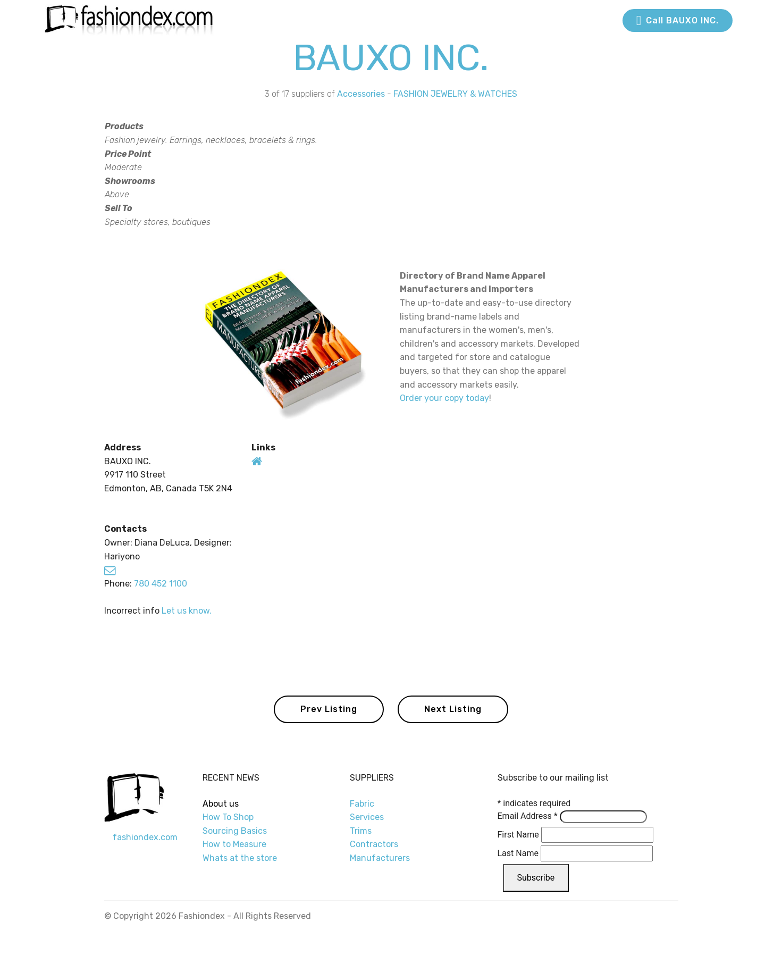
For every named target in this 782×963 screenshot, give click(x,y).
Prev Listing (328, 709)
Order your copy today (444, 398)
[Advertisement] (571, 178)
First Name (518, 835)
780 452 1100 (160, 584)
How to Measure (234, 844)
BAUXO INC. (391, 57)
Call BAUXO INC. (677, 21)
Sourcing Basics (235, 831)
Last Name (518, 853)
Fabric (362, 804)
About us (221, 804)
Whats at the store (240, 858)
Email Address (528, 816)
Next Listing (453, 709)
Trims (361, 831)
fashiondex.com (145, 837)
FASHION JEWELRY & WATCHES (455, 94)
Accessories (361, 94)
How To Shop (229, 817)
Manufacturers (380, 858)
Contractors (374, 844)
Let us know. (187, 611)
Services (367, 817)
